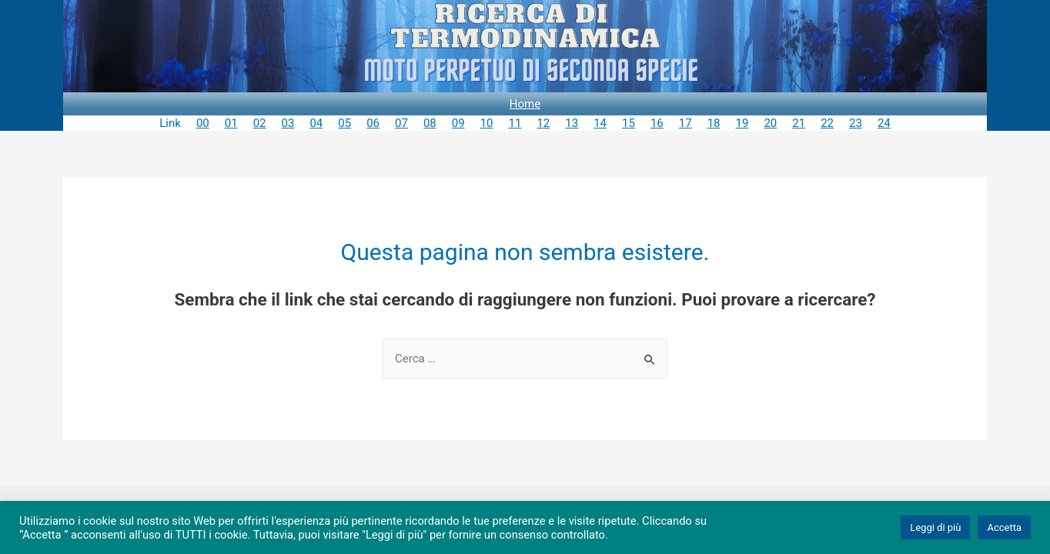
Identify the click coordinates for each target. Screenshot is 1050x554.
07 (401, 123)
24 (884, 123)
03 (288, 123)
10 (486, 123)
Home (525, 104)
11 (515, 123)
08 (429, 123)
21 (798, 123)
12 (543, 123)
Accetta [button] (1004, 527)
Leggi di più (935, 527)
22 (827, 123)
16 (657, 123)
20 (770, 123)
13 (571, 123)
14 (600, 123)
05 (344, 123)
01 (231, 123)
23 (855, 123)
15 (628, 123)
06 (373, 123)
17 (685, 123)
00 (202, 123)
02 (259, 123)
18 (714, 123)
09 (458, 123)
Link (170, 123)
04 (316, 123)
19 (742, 123)
